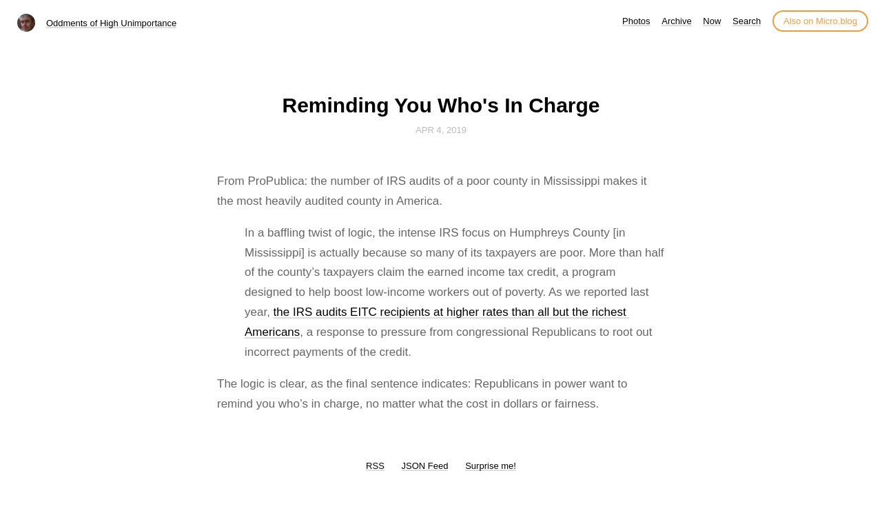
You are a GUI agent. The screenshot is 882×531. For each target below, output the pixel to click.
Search (746, 21)
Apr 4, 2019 (441, 130)
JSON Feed (425, 466)
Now (712, 21)
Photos (636, 21)
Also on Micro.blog (820, 21)
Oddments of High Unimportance (111, 23)
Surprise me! (490, 466)
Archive (676, 21)
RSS (375, 466)
